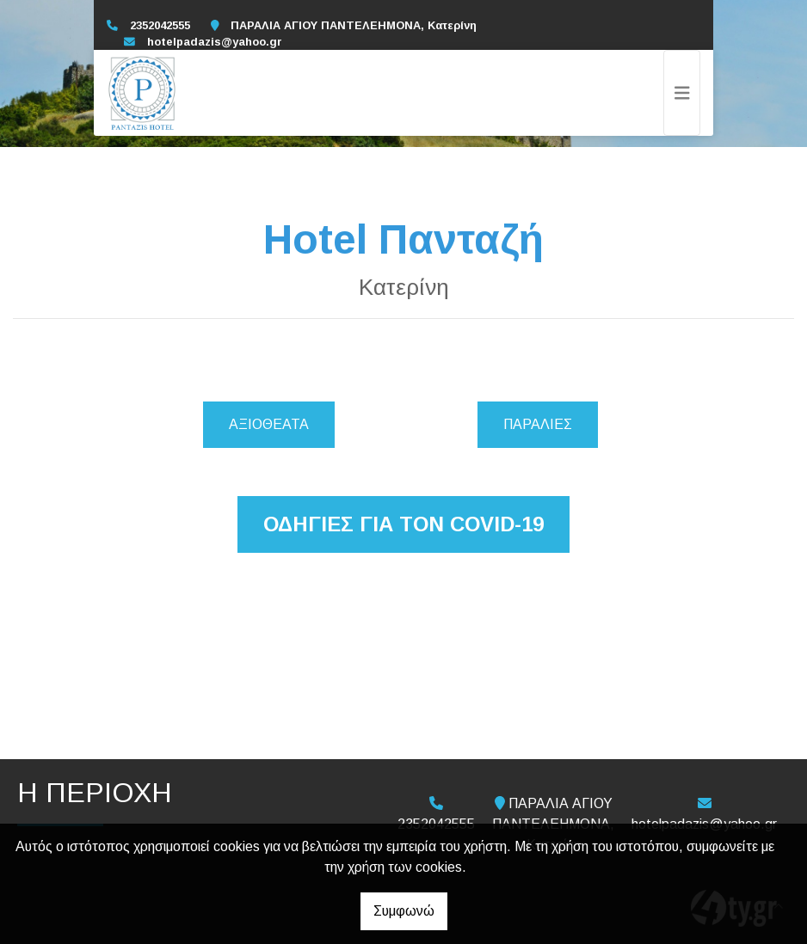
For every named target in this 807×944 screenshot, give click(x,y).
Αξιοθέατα (269, 424)
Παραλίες (537, 424)
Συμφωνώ (403, 911)
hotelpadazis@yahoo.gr (214, 41)
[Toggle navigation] (682, 93)
